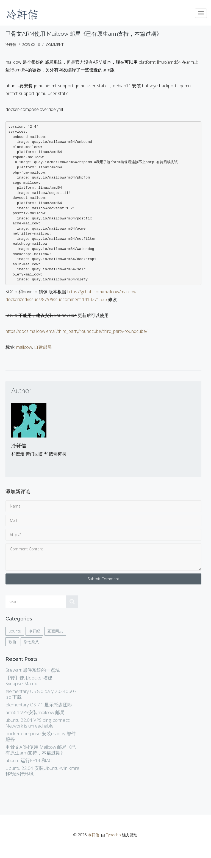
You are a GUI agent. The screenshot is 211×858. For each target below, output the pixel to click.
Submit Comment (103, 578)
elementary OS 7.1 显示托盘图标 (39, 704)
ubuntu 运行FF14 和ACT (29, 760)
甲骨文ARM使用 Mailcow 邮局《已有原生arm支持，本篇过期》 (83, 33)
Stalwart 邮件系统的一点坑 (32, 670)
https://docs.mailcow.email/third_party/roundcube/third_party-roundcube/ (76, 331)
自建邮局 (43, 347)
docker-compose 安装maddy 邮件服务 (40, 736)
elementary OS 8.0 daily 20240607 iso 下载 (41, 694)
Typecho (113, 834)
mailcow (24, 347)
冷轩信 (18, 446)
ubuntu (15, 631)
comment (54, 44)
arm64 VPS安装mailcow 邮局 (35, 712)
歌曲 (12, 641)
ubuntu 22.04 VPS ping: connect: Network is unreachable (37, 723)
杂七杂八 (31, 641)
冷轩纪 (34, 631)
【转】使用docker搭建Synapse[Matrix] (28, 681)
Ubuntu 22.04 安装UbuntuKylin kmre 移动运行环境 (42, 771)
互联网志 (55, 631)
